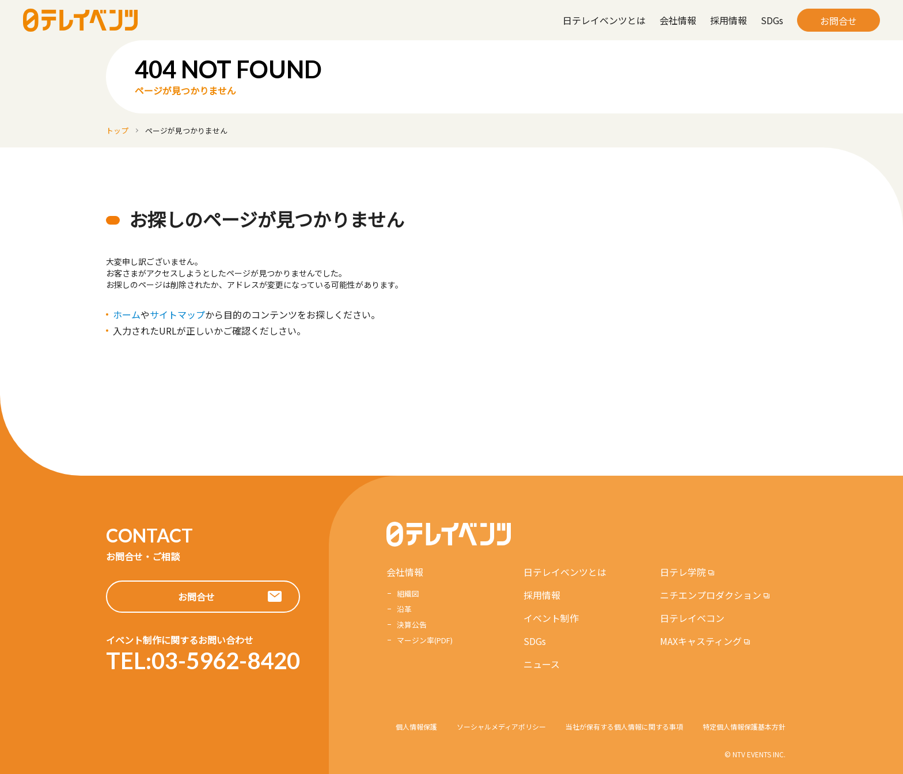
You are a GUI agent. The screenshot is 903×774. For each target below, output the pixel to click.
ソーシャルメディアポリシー (501, 726)
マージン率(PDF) (425, 640)
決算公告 (412, 624)
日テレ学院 (683, 572)
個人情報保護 (416, 726)
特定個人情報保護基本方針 (744, 726)
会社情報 (677, 20)
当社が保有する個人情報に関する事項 (624, 726)
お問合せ (838, 21)
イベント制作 (551, 618)
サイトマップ (177, 314)
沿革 (404, 609)
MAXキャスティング (701, 641)
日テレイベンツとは (604, 20)
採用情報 (728, 20)
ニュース (541, 664)
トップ (117, 130)
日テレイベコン (692, 618)
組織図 (408, 593)
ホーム (127, 314)
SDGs (772, 20)
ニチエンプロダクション (710, 595)
